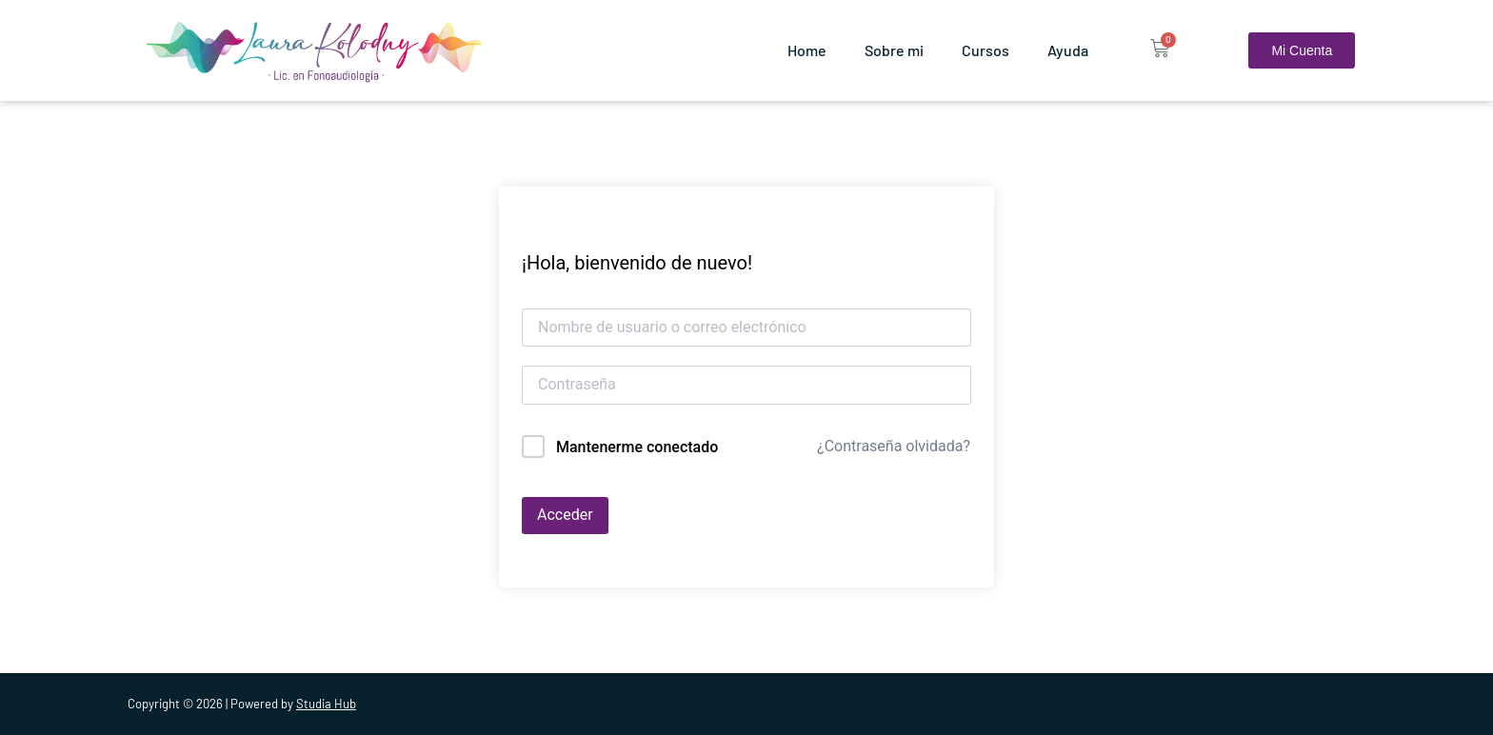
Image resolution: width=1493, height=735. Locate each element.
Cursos (985, 50)
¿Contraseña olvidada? (893, 446)
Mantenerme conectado (637, 447)
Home (806, 50)
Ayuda (1067, 50)
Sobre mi (894, 50)
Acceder (565, 515)
